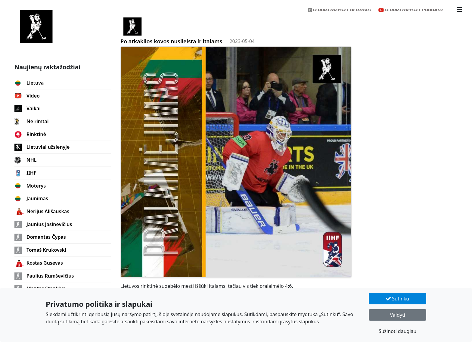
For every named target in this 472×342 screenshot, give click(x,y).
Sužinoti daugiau (398, 331)
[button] (459, 9)
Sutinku (397, 298)
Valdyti (397, 315)
